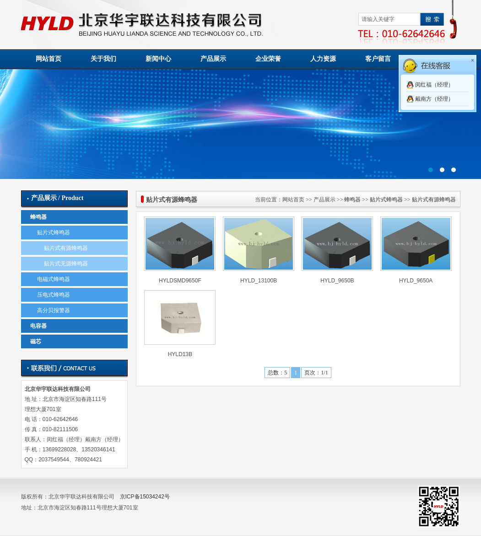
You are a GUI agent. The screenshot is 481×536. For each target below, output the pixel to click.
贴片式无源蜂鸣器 (66, 263)
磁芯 (35, 341)
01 (240, 124)
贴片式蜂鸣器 (53, 232)
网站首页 (48, 58)
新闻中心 (158, 58)
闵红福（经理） (434, 84)
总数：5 (277, 372)
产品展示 (213, 58)
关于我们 (103, 58)
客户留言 (378, 58)
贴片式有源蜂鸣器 (66, 248)
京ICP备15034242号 (145, 496)
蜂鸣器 (38, 217)
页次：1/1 (316, 372)
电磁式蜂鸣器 (53, 279)
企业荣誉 (268, 58)
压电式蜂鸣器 (53, 295)
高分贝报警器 (53, 310)
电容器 (38, 326)
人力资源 (323, 58)
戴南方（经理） (434, 99)
